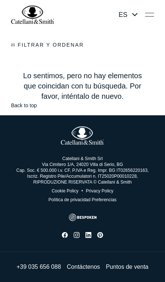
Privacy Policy (97, 191)
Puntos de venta (127, 267)
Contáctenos (83, 267)
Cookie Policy (65, 191)
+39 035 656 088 (39, 267)
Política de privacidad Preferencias (83, 199)
